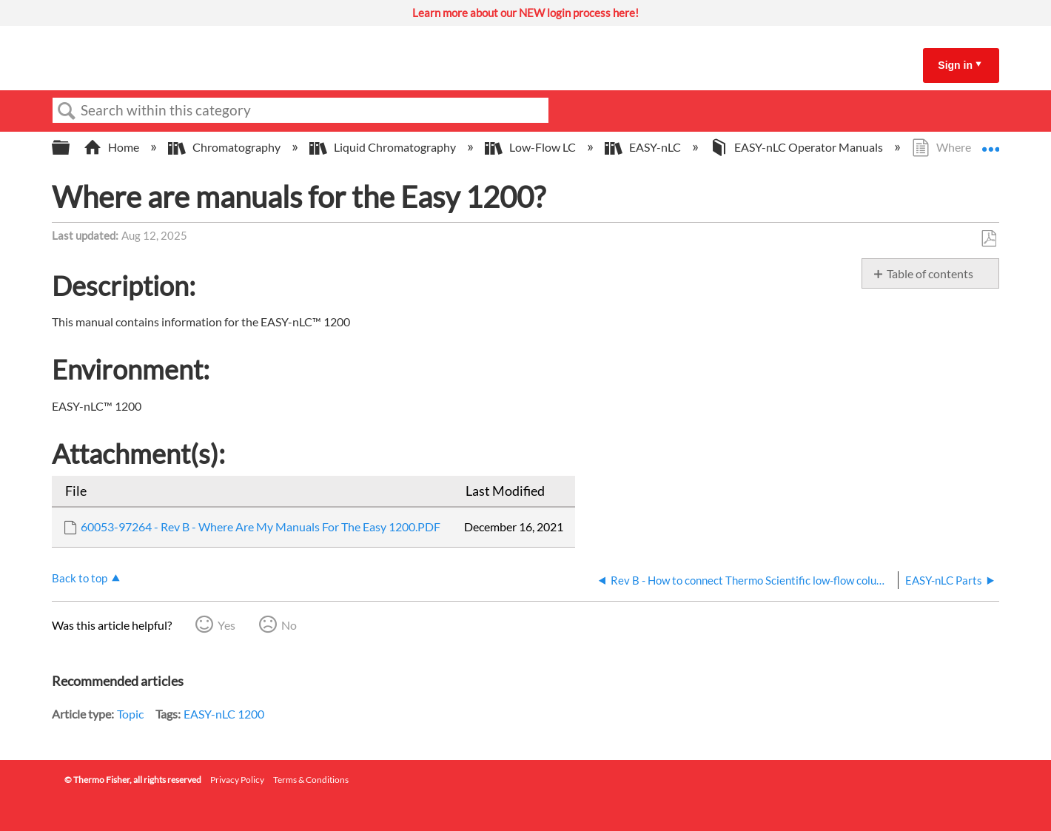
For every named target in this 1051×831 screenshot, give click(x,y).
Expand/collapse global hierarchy (70, 147)
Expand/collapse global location (990, 143)
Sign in (955, 65)
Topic (130, 714)
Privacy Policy (237, 779)
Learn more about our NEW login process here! (525, 12)
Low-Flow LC (531, 147)
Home (112, 147)
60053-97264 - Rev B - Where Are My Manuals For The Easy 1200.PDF (260, 526)
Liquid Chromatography (383, 147)
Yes (226, 625)
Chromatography (225, 147)
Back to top (79, 578)
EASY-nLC (644, 147)
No (289, 625)
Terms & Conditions (311, 779)
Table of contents (930, 273)
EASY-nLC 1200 (224, 714)
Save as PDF (988, 239)
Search (66, 111)
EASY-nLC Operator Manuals (797, 147)
